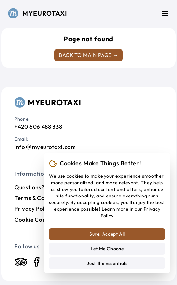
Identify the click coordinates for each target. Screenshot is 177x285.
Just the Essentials (107, 263)
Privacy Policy (33, 208)
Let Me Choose (107, 249)
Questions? (29, 187)
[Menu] (165, 13)
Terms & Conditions (40, 198)
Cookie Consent (36, 219)
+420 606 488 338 (38, 126)
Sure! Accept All (107, 234)
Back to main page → (88, 55)
